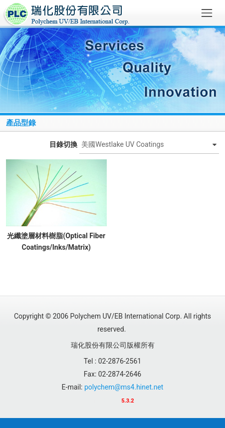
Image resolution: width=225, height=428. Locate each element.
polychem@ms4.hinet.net (123, 387)
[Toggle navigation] (207, 12)
